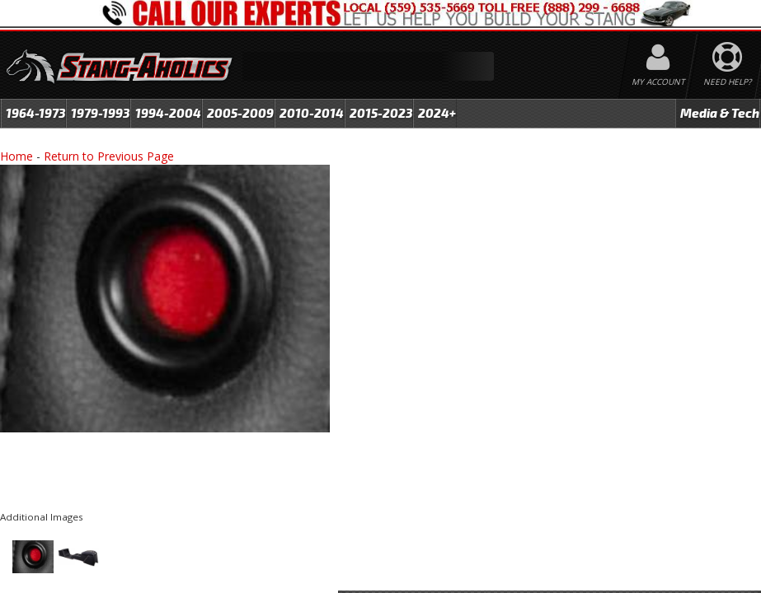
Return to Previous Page (109, 156)
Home (16, 156)
